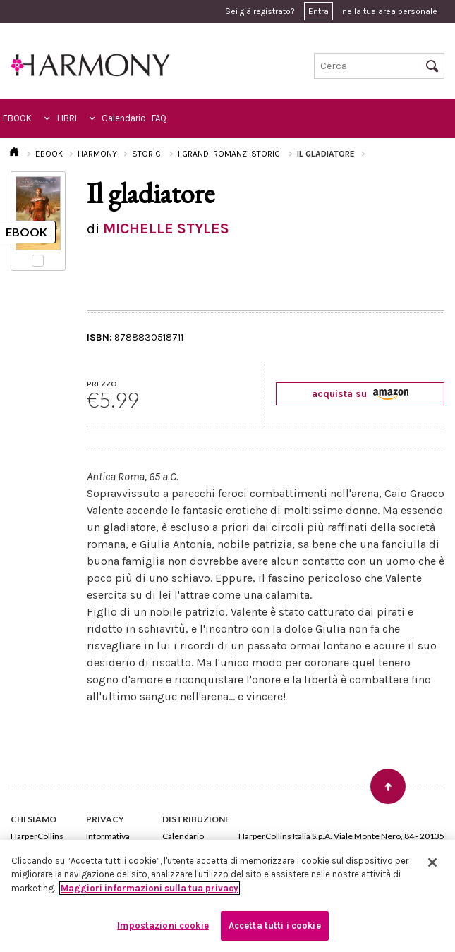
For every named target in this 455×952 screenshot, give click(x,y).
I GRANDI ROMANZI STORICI (230, 154)
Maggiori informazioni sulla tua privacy (149, 888)
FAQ (159, 118)
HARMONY (97, 154)
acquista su (360, 394)
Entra (318, 11)
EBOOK (17, 118)
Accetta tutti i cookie (275, 925)
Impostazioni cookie (162, 925)
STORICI (147, 154)
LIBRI (67, 118)
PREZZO (102, 383)
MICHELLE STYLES (166, 228)
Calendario (124, 118)
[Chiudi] (432, 862)
